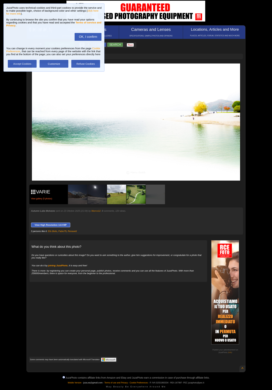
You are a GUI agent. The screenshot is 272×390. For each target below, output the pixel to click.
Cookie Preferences (139, 382)
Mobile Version (75, 382)
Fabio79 (62, 231)
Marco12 (96, 211)
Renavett (72, 231)
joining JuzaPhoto (58, 265)
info (230, 352)
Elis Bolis (52, 231)
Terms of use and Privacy (116, 382)
